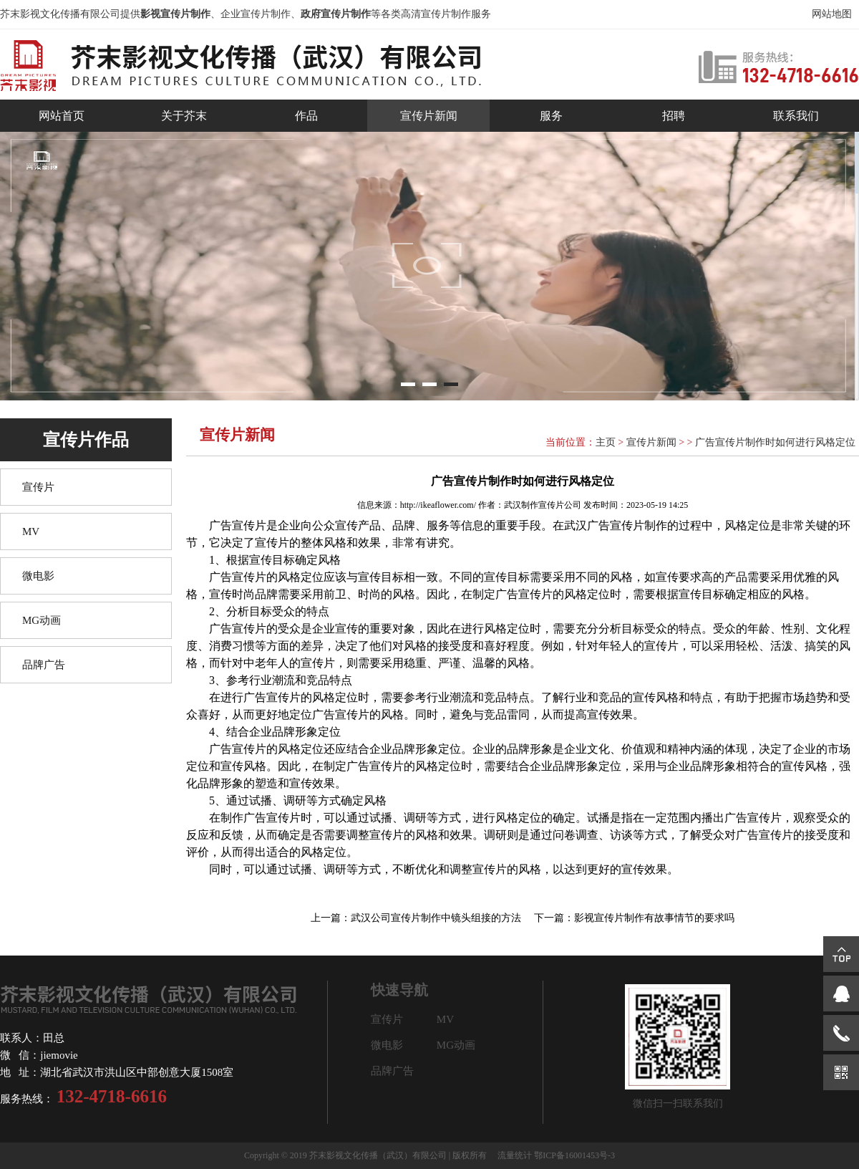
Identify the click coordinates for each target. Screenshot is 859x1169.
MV (30, 531)
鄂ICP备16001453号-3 (574, 1155)
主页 (606, 442)
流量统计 (515, 1155)
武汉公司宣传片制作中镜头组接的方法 (436, 918)
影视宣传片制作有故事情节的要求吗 (654, 918)
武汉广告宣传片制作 (615, 525)
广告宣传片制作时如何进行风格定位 (775, 442)
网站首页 (61, 116)
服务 (551, 116)
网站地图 (832, 14)
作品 (306, 116)
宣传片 (38, 487)
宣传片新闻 (428, 116)
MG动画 (41, 620)
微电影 (38, 576)
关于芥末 (184, 116)
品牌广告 (43, 664)
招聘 (673, 116)
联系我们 (796, 116)
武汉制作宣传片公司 (542, 505)
